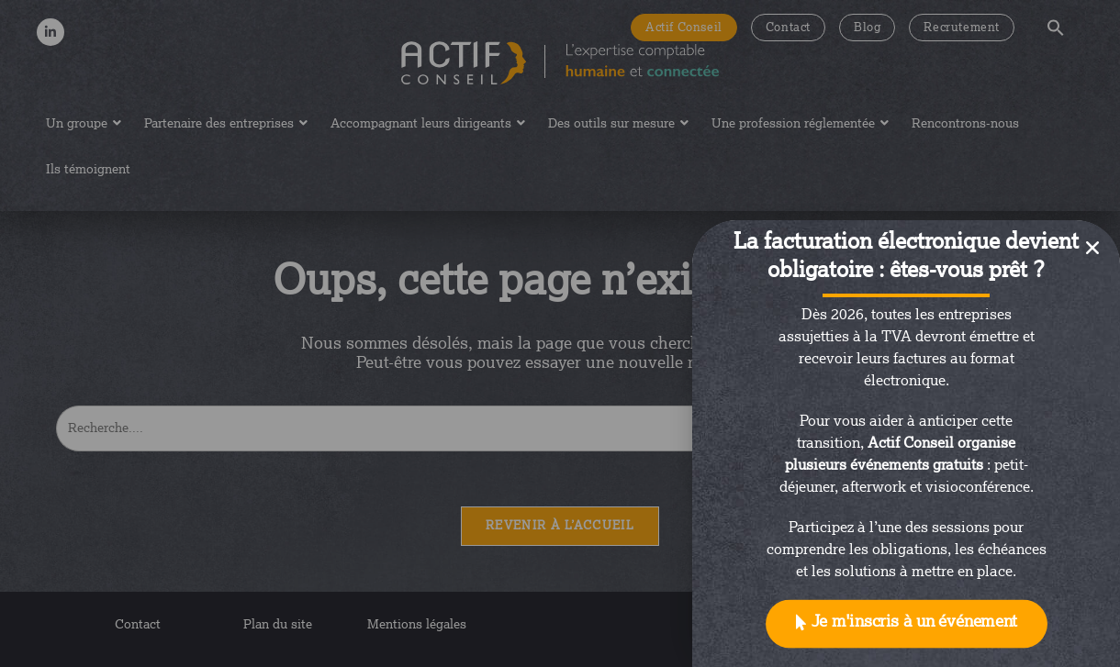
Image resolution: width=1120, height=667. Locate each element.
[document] (560, 333)
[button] (906, 624)
